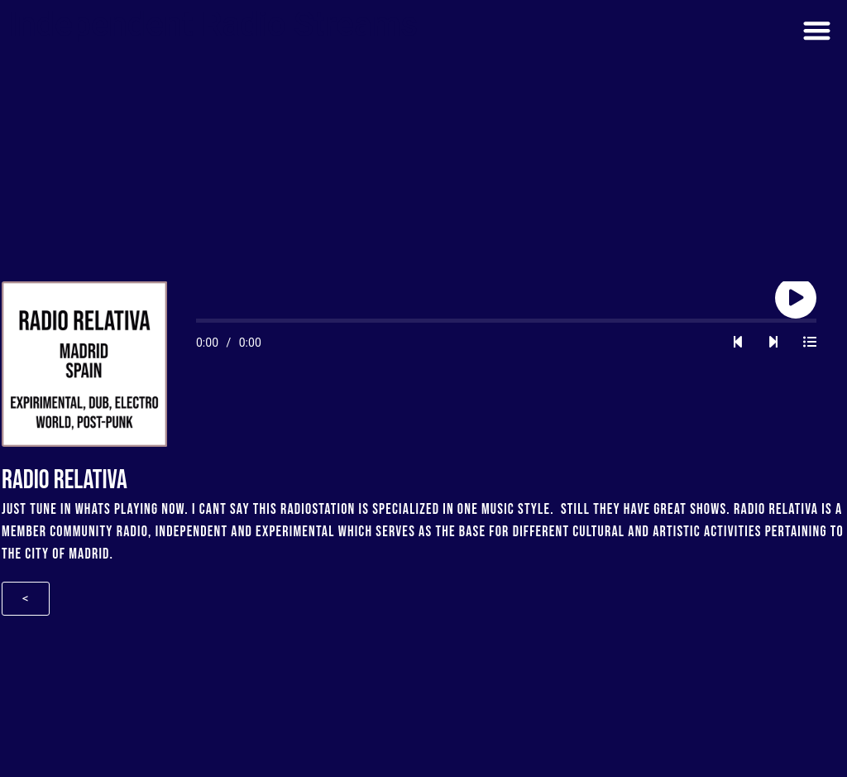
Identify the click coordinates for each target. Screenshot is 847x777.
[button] (817, 30)
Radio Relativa (776, 509)
